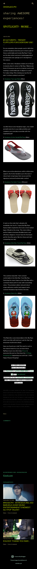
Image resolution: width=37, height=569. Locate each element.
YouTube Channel (25, 377)
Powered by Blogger (18, 556)
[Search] (32, 3)
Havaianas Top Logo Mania (13, 79)
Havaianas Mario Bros (11, 293)
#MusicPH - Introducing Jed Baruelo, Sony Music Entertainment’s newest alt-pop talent (18, 506)
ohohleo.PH (9, 7)
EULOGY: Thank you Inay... (16, 541)
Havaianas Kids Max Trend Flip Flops (16, 243)
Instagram (21, 371)
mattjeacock (23, 560)
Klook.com (8, 475)
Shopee (24, 351)
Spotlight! (11, 26)
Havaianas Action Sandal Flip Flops (14, 137)
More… (26, 26)
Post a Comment (12, 513)
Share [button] (4, 413)
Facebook (21, 374)
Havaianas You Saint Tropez (13, 182)
